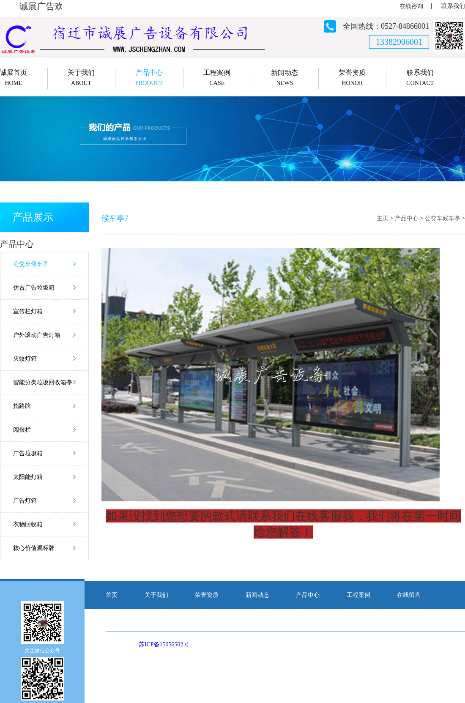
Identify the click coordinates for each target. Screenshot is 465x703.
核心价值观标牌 (34, 548)
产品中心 (406, 218)
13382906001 (399, 42)
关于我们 (156, 595)
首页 (112, 595)
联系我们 (453, 6)
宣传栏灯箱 (28, 311)
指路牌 (22, 406)
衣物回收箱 (28, 524)
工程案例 (358, 595)
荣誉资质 (207, 595)
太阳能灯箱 (28, 477)
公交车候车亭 (31, 264)
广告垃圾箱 (28, 453)
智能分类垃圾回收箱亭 (42, 382)
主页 (382, 218)
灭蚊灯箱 (25, 359)
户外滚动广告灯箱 (36, 335)
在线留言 (409, 595)
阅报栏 (22, 430)
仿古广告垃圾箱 (34, 287)
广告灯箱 (25, 501)
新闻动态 (257, 595)
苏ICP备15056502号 (164, 644)
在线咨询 (411, 6)
